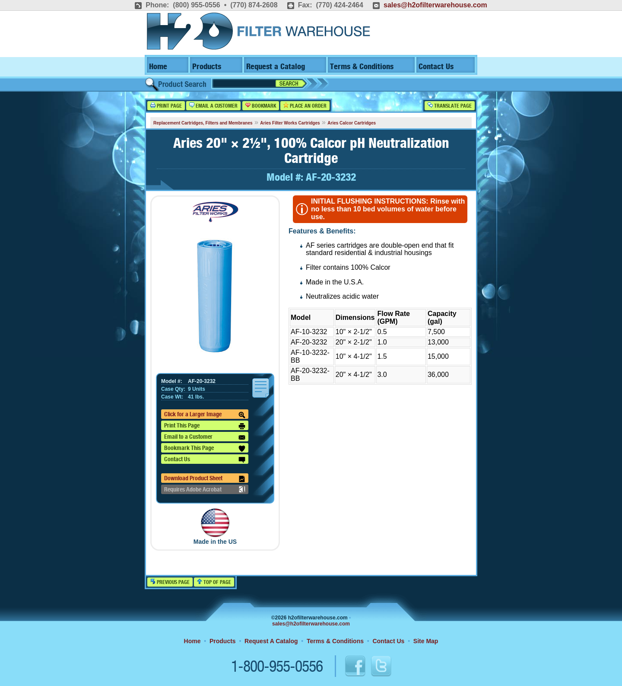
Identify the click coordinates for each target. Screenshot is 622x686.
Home (158, 67)
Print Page (166, 105)
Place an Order (305, 105)
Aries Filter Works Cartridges (290, 123)
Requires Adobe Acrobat (204, 489)
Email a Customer (213, 105)
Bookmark (260, 105)
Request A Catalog (271, 641)
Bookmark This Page (204, 448)
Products (206, 67)
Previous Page (170, 582)
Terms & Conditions (362, 67)
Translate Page (450, 105)
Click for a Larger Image (204, 415)
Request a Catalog (275, 67)
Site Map (425, 641)
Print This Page (204, 426)
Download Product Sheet (204, 478)
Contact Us (436, 67)
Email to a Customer (204, 437)
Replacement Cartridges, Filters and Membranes (203, 123)
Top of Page (214, 582)
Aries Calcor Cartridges (351, 123)
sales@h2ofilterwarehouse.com (435, 5)
